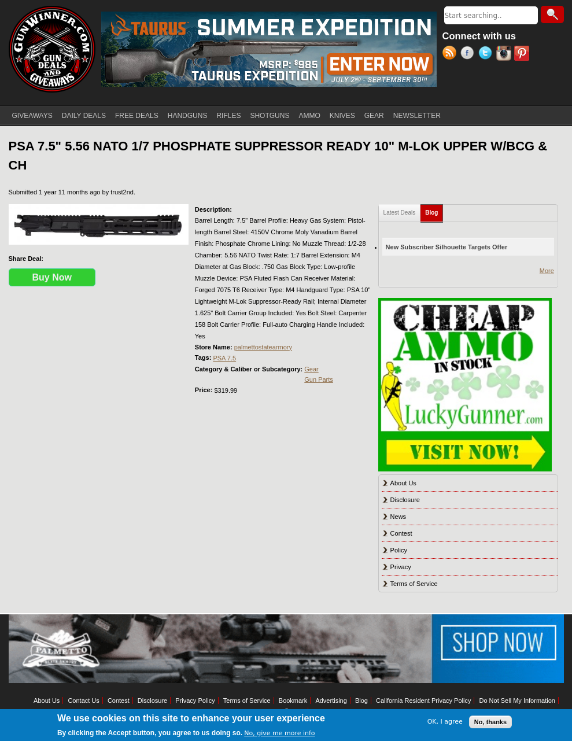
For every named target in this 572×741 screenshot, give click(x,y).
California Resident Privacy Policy (423, 700)
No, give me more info (279, 733)
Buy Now (52, 277)
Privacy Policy (195, 700)
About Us (403, 483)
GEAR (374, 116)
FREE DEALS (136, 116)
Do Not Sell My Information (517, 700)
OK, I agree (445, 721)
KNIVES (342, 116)
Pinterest (523, 54)
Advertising (330, 700)
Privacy (400, 566)
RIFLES (228, 116)
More (547, 270)
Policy (398, 550)
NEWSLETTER (417, 116)
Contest (401, 533)
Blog (434, 210)
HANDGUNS (188, 116)
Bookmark (293, 700)
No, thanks (490, 721)
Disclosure (405, 499)
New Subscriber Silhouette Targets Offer (447, 247)
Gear (311, 369)
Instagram (505, 54)
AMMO (309, 116)
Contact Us (83, 700)
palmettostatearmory (263, 347)
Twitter (487, 54)
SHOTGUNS (269, 116)
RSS (451, 54)
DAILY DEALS (84, 116)
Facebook (469, 54)
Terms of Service (414, 583)
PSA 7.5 (224, 358)
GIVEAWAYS (32, 116)
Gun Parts (318, 379)
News (398, 516)
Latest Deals (399, 212)
